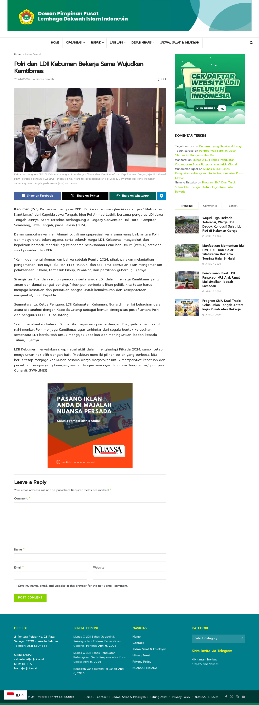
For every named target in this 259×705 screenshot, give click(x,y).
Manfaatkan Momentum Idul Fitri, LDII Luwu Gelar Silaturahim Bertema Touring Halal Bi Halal (223, 252)
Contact (138, 644)
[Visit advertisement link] (210, 89)
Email (19, 569)
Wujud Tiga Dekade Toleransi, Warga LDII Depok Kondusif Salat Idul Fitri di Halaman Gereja (222, 224)
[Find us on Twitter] (231, 698)
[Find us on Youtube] (243, 698)
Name (19, 550)
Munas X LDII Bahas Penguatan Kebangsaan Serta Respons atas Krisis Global (206, 162)
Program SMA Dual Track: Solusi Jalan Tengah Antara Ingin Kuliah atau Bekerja (205, 187)
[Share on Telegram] (161, 196)
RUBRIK (96, 42)
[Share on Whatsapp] (132, 196)
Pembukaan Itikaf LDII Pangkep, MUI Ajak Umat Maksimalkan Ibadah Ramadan (221, 279)
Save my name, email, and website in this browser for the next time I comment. (73, 587)
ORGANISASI (74, 42)
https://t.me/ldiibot (205, 665)
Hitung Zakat (141, 657)
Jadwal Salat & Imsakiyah (149, 651)
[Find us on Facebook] (226, 698)
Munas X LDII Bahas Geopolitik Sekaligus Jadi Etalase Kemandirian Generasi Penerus (97, 643)
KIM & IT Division (64, 698)
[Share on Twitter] (85, 196)
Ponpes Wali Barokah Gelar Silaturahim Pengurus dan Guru (205, 153)
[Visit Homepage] (129, 18)
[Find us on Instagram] (237, 698)
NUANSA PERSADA (145, 670)
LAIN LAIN (116, 42)
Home (17, 54)
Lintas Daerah (33, 54)
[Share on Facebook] (37, 196)
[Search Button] (251, 43)
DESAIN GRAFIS (142, 42)
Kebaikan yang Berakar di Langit (221, 146)
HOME (55, 42)
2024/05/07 (22, 79)
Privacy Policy (142, 663)
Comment (22, 499)
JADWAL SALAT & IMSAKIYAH (179, 42)
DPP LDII (30, 698)
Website (98, 569)
